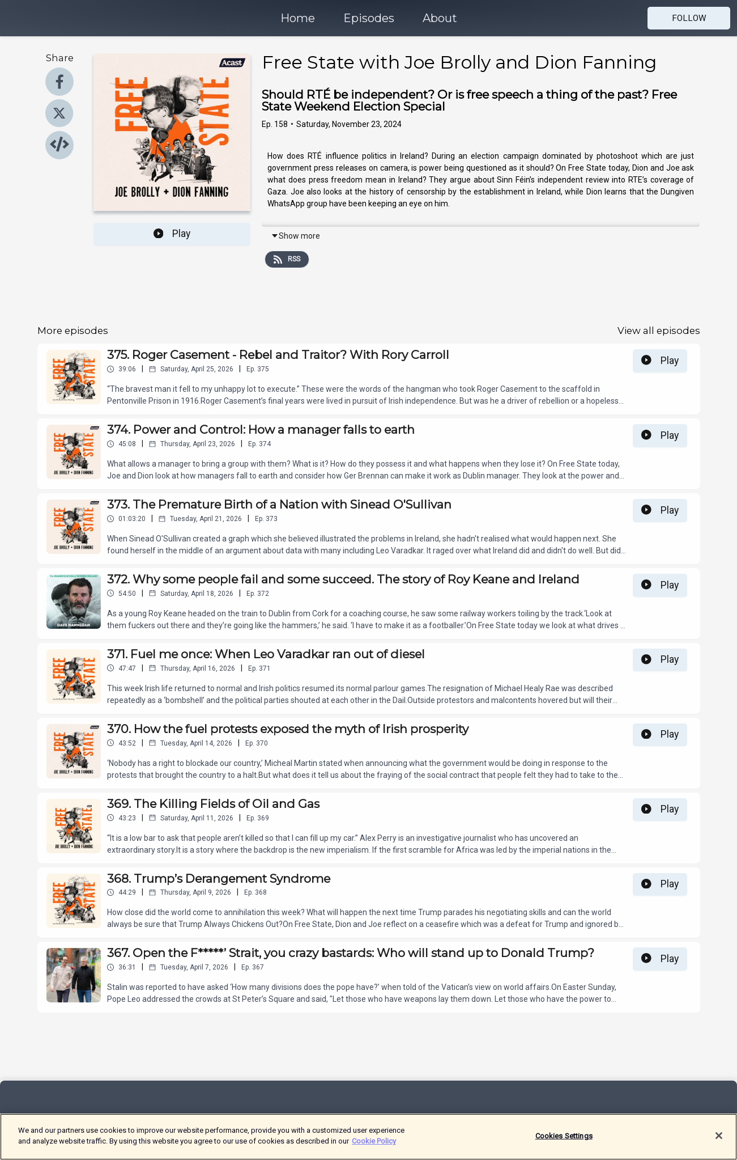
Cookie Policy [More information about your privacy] (374, 1148)
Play (172, 233)
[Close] (718, 1142)
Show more (295, 235)
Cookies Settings (564, 1142)
